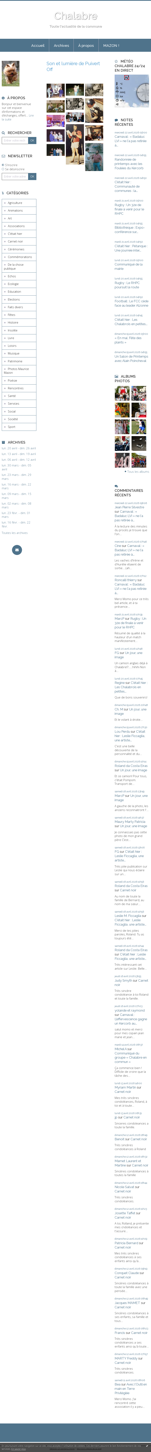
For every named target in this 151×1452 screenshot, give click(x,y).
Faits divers (15, 307)
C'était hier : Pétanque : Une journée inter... (131, 248)
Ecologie (13, 284)
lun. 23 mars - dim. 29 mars (16, 477)
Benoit (119, 1139)
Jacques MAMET (127, 1303)
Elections (14, 299)
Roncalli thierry (126, 580)
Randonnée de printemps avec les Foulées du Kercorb (129, 163)
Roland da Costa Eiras (131, 766)
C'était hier (15, 234)
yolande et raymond (130, 1010)
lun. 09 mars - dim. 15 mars (16, 496)
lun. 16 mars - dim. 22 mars (16, 486)
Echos (12, 276)
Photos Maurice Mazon (16, 371)
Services (13, 403)
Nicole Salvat (124, 1187)
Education (14, 291)
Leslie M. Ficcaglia (128, 916)
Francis (120, 1333)
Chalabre (75, 16)
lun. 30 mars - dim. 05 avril (16, 467)
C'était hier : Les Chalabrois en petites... (131, 322)
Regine (120, 683)
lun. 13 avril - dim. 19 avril (19, 454)
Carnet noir (15, 241)
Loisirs (12, 346)
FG (117, 653)
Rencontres (16, 388)
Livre (11, 338)
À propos (86, 45)
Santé (12, 396)
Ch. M (119, 709)
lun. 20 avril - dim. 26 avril (19, 448)
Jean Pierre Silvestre (129, 507)
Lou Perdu (122, 731)
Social (12, 411)
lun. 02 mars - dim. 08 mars (16, 505)
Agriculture (15, 203)
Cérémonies (16, 249)
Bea (118, 1384)
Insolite (12, 330)
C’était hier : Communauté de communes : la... (127, 186)
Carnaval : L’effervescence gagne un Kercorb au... (131, 1019)
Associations (16, 226)
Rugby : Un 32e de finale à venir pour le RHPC (129, 209)
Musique (13, 353)
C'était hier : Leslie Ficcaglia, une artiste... (130, 736)
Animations (15, 210)
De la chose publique (14, 266)
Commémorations (20, 257)
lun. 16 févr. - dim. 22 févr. (16, 524)
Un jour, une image (133, 770)
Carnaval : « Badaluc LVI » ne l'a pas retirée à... (130, 141)
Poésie (12, 380)
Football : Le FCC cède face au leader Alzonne (131, 303)
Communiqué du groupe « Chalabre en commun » (131, 1057)
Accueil (37, 45)
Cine (118, 546)
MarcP (119, 619)
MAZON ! (111, 45)
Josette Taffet (125, 1213)
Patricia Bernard (126, 1243)
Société (13, 419)
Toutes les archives (15, 533)
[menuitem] (38, 45)
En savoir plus (18, 1449)
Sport (11, 427)
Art (10, 218)
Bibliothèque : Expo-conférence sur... (130, 230)
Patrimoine (15, 361)
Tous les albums (138, 472)
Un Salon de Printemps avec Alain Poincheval (131, 358)
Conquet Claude (127, 1273)
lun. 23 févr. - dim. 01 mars (16, 515)
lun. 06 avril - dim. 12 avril (19, 459)
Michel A (121, 1049)
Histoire (13, 322)
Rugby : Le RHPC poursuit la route (127, 285)
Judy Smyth (123, 980)
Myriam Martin (125, 1087)
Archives (61, 45)
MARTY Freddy (126, 1358)
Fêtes (11, 315)
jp (116, 1117)
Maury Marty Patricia (130, 822)
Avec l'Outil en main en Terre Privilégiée (131, 1388)
